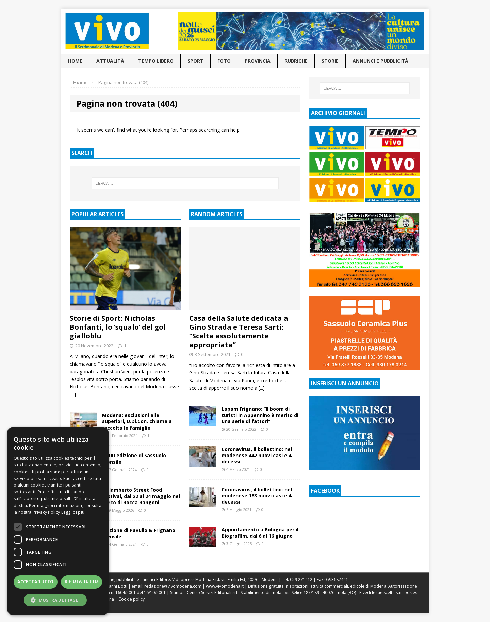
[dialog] (58, 521)
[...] (73, 394)
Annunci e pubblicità (380, 61)
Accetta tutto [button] (35, 582)
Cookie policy (131, 599)
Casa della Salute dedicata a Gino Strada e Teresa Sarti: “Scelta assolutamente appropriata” (238, 331)
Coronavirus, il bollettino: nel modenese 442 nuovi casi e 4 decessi (257, 455)
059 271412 (301, 580)
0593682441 (336, 580)
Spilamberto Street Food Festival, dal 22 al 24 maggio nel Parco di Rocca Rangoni (141, 496)
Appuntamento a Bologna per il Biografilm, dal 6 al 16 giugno (260, 532)
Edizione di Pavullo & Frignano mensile (138, 533)
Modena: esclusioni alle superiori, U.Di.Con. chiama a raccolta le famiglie (137, 421)
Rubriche (296, 61)
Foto (224, 61)
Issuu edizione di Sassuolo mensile (134, 458)
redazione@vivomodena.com (172, 586)
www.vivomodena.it (225, 586)
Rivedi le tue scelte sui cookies (388, 592)
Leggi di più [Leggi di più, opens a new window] (73, 512)
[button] (58, 599)
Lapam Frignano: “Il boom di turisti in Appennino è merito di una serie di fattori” (260, 414)
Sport (195, 61)
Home (75, 61)
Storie (330, 61)
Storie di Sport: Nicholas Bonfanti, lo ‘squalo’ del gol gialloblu (118, 327)
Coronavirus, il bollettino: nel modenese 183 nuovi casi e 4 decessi (257, 495)
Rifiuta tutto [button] (81, 581)
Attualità (110, 61)
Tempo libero (156, 61)
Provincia (258, 61)
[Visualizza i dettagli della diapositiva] (301, 31)
